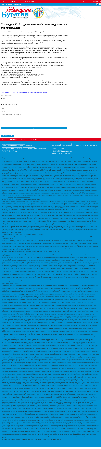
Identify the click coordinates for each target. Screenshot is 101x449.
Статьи (19, 1)
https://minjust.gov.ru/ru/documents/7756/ (19, 199)
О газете (4, 1)
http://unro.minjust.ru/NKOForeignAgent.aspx (19, 236)
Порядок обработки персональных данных (13, 146)
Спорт (2, 4)
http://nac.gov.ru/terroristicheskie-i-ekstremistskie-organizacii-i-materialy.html (28, 253)
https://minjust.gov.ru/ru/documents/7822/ (19, 283)
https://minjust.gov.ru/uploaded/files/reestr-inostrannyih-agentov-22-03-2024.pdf (29, 441)
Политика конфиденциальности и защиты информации (17, 147)
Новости (12, 1)
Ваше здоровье (17, 4)
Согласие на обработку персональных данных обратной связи (18, 149)
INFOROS (65, 155)
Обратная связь (29, 1)
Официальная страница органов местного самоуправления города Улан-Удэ (24, 92)
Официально (9, 4)
